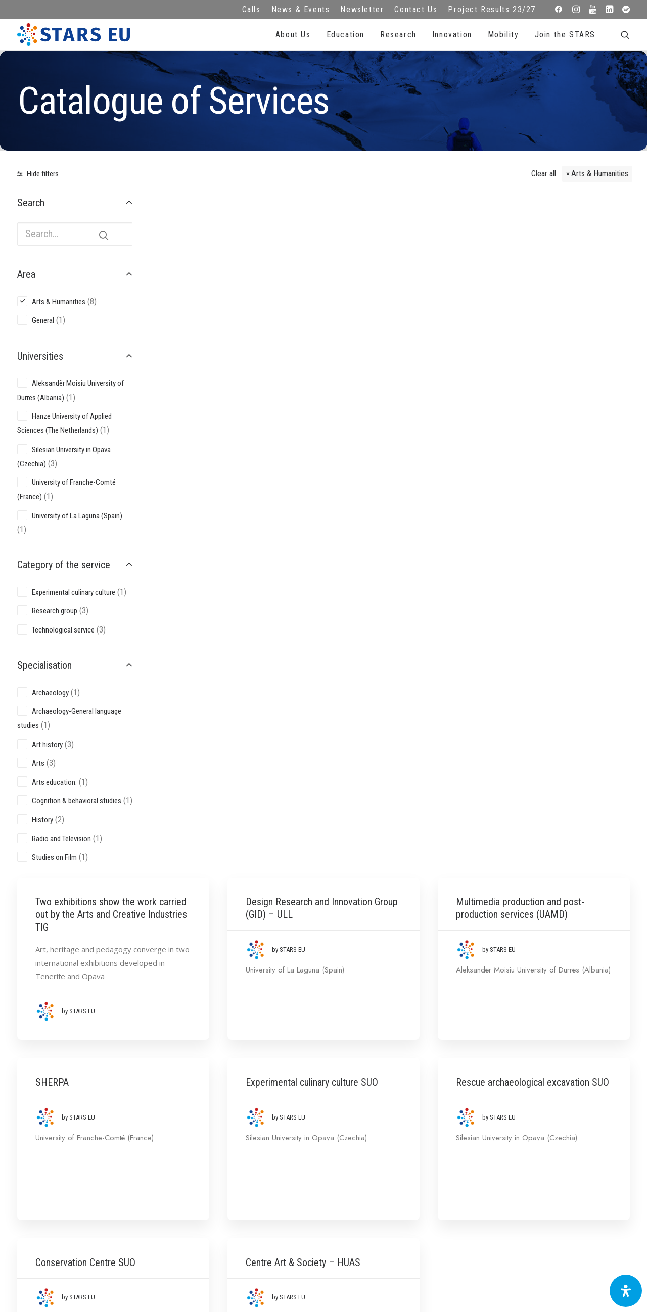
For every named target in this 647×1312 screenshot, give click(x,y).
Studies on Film (54, 857)
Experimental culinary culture (73, 592)
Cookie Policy (242, 1158)
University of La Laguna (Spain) (77, 515)
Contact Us (415, 9)
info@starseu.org (80, 1117)
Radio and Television (61, 838)
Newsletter (362, 9)
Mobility (503, 34)
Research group (54, 610)
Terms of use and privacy (243, 1144)
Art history (47, 744)
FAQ (243, 1117)
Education (345, 34)
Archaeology (50, 692)
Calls (251, 9)
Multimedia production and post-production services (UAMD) (559, 233)
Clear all (543, 173)
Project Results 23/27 (492, 9)
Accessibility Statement (242, 1172)
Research (398, 34)
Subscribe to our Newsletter (568, 1127)
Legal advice (242, 1130)
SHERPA (203, 427)
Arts (38, 763)
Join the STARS (565, 34)
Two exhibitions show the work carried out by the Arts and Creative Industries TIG (237, 240)
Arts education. (54, 782)
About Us (293, 34)
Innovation (452, 34)
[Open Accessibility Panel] (626, 1291)
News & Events (300, 9)
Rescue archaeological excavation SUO (550, 433)
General (43, 320)
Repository (405, 1117)
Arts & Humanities (599, 173)
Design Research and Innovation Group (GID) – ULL (395, 233)
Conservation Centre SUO (237, 633)
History (42, 819)
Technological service (63, 630)
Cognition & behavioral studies (76, 800)
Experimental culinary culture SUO (388, 433)
